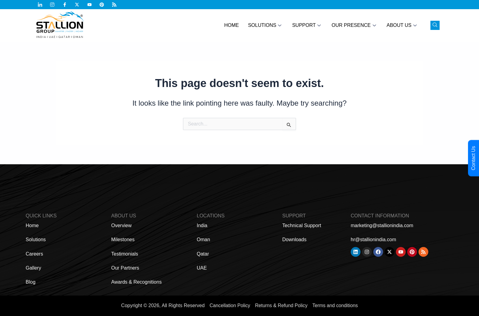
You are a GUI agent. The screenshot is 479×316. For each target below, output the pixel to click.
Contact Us (473, 158)
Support (307, 25)
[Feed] (116, 4)
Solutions (265, 25)
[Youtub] (92, 4)
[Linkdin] (42, 4)
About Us (403, 25)
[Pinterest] (104, 4)
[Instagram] (54, 4)
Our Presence (354, 25)
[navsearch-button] (435, 25)
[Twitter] (79, 4)
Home (231, 25)
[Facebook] (67, 4)
